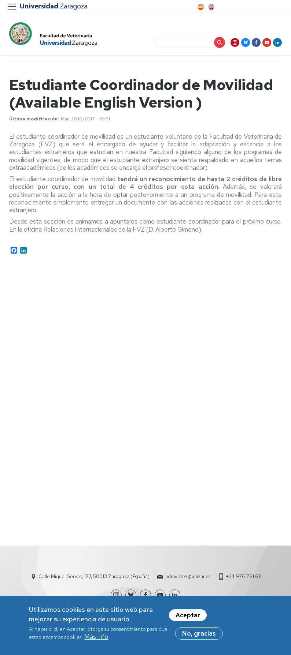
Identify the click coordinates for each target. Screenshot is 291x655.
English (211, 7)
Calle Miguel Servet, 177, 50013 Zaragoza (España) (94, 576)
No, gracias (199, 633)
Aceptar (188, 615)
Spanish (200, 7)
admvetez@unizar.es (187, 576)
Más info (96, 637)
